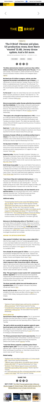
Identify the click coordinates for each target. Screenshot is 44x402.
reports (5, 70)
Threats (22, 35)
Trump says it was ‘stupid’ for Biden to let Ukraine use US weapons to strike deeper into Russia (23, 204)
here (19, 93)
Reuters (29, 105)
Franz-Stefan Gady (8, 169)
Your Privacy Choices (21, 1)
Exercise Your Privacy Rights (36, 1)
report (22, 241)
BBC (13, 123)
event (29, 325)
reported (22, 336)
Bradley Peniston (21, 50)
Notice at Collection (8, 1)
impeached (17, 223)
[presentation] (5, 393)
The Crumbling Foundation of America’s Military (27, 207)
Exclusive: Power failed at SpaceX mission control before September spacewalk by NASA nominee (21, 361)
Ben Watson (10, 50)
